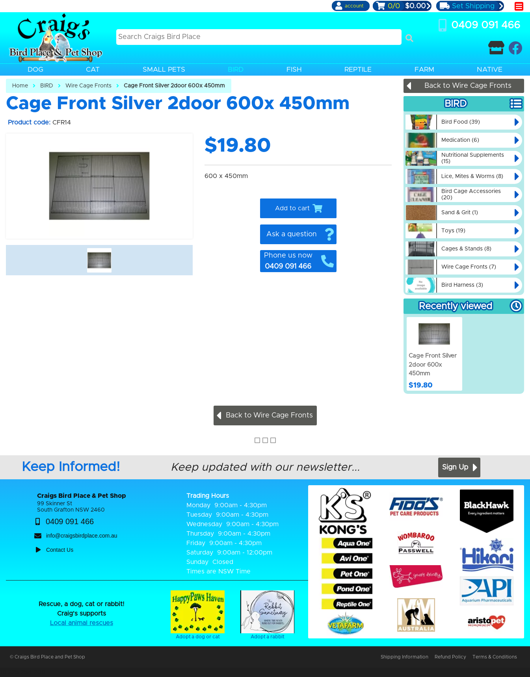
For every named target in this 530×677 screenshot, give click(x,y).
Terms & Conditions (494, 657)
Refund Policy (450, 657)
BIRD (46, 86)
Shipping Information (404, 657)
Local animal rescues (81, 623)
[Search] (409, 38)
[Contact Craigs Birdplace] (496, 48)
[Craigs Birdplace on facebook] (515, 48)
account (354, 6)
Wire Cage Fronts (88, 86)
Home (20, 86)
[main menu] (519, 6)
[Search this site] (259, 37)
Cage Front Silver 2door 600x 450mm (174, 86)
